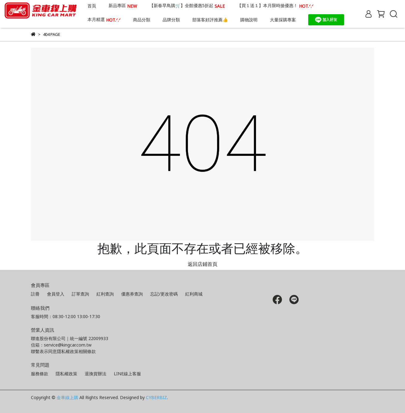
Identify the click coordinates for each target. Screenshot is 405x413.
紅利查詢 (105, 294)
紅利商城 (193, 294)
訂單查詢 (80, 294)
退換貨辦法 (95, 374)
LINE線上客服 (127, 374)
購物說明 (249, 20)
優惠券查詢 (132, 294)
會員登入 (55, 294)
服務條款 (39, 374)
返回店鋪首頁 (202, 264)
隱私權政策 (66, 374)
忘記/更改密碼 (164, 294)
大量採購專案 (283, 20)
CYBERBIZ (156, 397)
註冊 (35, 294)
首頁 (91, 6)
